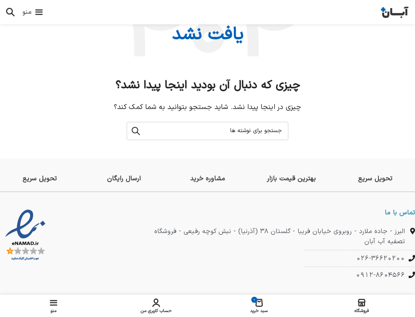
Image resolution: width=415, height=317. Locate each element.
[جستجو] (10, 12)
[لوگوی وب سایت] (395, 12)
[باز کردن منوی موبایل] (32, 12)
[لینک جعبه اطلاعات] (375, 179)
